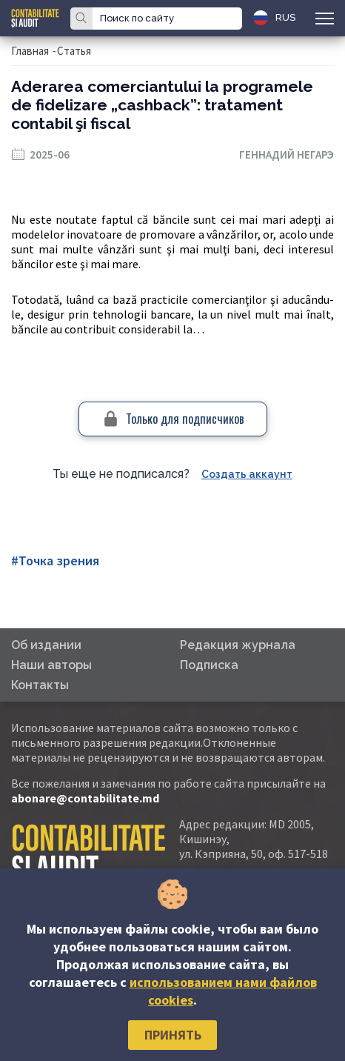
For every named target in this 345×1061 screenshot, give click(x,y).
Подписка (209, 665)
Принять (172, 1034)
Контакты (40, 685)
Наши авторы (51, 665)
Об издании (46, 645)
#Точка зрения (55, 560)
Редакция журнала (237, 645)
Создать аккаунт (246, 474)
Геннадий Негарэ (286, 154)
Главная (30, 51)
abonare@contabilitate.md (85, 798)
